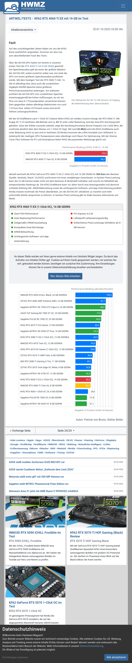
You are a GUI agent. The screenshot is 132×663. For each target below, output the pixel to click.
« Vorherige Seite (20, 430)
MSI (52, 448)
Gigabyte (111, 440)
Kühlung (71, 444)
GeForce (99, 440)
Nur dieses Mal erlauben (65, 276)
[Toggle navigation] (123, 5)
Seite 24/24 (65, 430)
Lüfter (107, 444)
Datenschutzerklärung (91, 646)
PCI (95, 448)
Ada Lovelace (17, 440)
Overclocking (83, 448)
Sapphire (15, 452)
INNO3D (52, 444)
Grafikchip (26, 444)
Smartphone (28, 452)
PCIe (102, 448)
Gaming (88, 440)
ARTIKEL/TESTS (20, 18)
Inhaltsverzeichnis (22, 29)
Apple (30, 440)
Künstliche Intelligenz (90, 444)
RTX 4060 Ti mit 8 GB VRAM (39, 66)
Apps (38, 440)
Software (50, 452)
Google (14, 444)
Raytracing (112, 448)
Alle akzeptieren (116, 657)
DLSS (69, 440)
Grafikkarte (39, 444)
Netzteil (61, 448)
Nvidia (71, 448)
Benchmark (58, 440)
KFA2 (61, 444)
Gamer (78, 440)
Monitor (44, 448)
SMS (40, 452)
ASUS (46, 440)
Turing (60, 452)
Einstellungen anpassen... (16, 657)
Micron (33, 448)
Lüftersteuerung (19, 448)
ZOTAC (70, 452)
